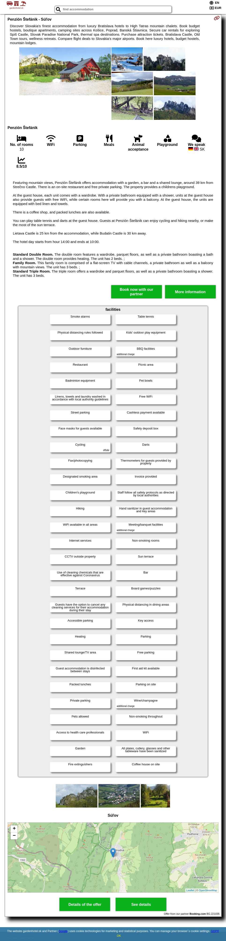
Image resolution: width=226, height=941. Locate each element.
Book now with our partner (136, 292)
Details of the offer (84, 905)
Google (63, 931)
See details (141, 905)
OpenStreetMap (208, 890)
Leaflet (190, 890)
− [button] (14, 835)
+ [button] (14, 828)
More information (190, 292)
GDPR (215, 931)
